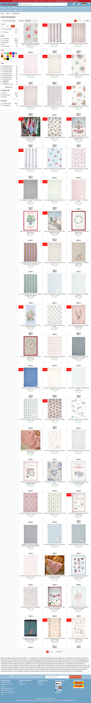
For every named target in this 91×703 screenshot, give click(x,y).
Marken (20, 10)
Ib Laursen (9, 40)
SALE (9, 7)
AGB (20, 682)
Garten (84, 7)
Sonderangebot (9, 29)
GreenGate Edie (9, 77)
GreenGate (8, 10)
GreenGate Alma (9, 73)
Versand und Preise (6, 682)
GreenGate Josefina (9, 81)
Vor (88, 21)
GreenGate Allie (9, 71)
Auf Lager (9, 32)
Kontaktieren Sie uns (6, 684)
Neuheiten (3, 7)
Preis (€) (3, 24)
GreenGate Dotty (9, 68)
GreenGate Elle (9, 79)
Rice (9, 44)
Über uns (3, 686)
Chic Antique (9, 46)
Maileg (15, 10)
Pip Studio (9, 42)
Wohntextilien (51, 7)
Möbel (66, 7)
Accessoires (72, 7)
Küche (28, 7)
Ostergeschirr (9, 105)
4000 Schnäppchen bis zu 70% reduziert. (67, 1)
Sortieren (21, 20)
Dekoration (34, 7)
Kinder (2, 10)
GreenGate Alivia (9, 69)
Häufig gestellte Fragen (7, 688)
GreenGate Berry (9, 75)
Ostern (79, 7)
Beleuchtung (60, 7)
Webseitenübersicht (6, 690)
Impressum (22, 684)
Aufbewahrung (43, 7)
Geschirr (23, 7)
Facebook (40, 682)
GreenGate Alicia (9, 66)
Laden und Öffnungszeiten (8, 692)
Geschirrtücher (9, 103)
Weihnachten (15, 7)
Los (13, 26)
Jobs (2, 694)
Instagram (40, 684)
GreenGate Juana (9, 84)
